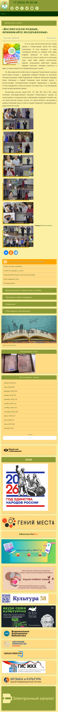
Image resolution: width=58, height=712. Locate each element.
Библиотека (28, 451)
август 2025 (8, 333)
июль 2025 (8, 337)
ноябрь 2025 (8, 321)
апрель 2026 (8, 300)
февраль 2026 (9, 308)
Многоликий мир (9, 263)
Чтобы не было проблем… (13, 184)
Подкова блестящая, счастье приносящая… (19, 192)
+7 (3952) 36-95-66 (25, 2)
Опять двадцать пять (11, 196)
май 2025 (7, 345)
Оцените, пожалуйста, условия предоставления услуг (28, 633)
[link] (29, 23)
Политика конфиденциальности (41, 691)
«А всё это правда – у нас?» (13, 188)
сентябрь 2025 (9, 329)
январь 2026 (8, 313)
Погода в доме (9, 201)
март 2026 (7, 304)
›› (30, 355)
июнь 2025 (8, 341)
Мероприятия (14, 164)
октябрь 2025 (9, 325)
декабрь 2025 (9, 317)
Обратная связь (35, 694)
